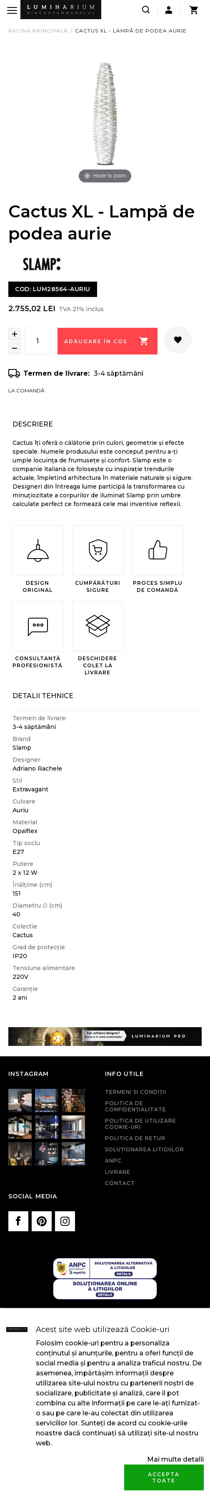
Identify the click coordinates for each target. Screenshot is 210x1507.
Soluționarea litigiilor (144, 1149)
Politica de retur (135, 1138)
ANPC (113, 1161)
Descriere (32, 424)
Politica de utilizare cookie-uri (140, 1124)
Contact (120, 1183)
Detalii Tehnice (42, 696)
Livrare (117, 1172)
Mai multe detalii (175, 1459)
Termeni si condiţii (135, 1092)
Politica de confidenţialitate (135, 1106)
